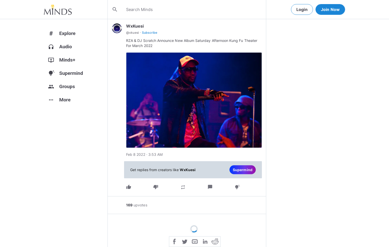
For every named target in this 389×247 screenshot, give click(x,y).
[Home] (58, 9)
